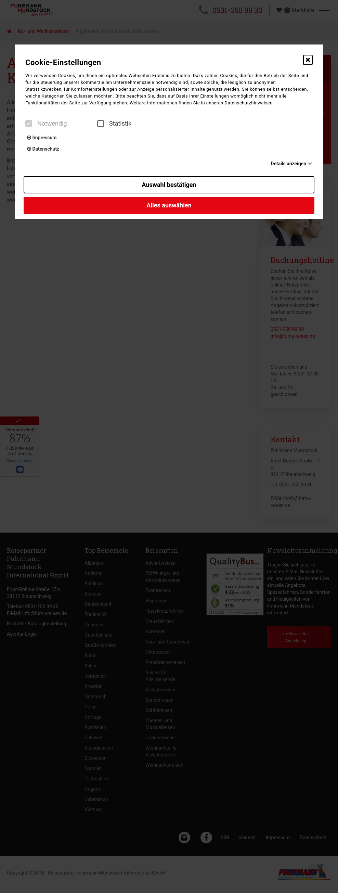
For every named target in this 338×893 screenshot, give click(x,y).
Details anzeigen (288, 163)
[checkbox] (28, 123)
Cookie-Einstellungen (63, 62)
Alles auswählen (169, 205)
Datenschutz (43, 149)
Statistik (114, 123)
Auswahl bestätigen (169, 184)
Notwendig (46, 123)
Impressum (41, 137)
